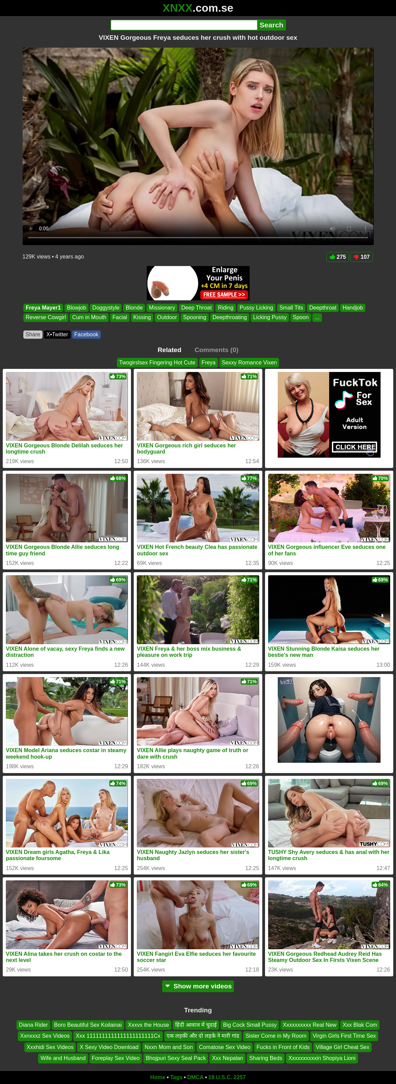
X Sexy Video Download (109, 1047)
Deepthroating (229, 318)
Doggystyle (105, 308)
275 (337, 257)
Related (169, 349)
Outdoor (167, 318)
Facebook (86, 334)
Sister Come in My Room (276, 1036)
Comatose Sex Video (224, 1047)
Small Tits (291, 308)
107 (361, 257)
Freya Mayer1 (43, 308)
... (317, 318)
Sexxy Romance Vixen (249, 362)
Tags (176, 1077)
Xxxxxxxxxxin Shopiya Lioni (322, 1058)
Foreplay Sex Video (116, 1058)
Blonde (134, 308)
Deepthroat (322, 308)
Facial (119, 318)
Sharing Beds (265, 1058)
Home (157, 1077)
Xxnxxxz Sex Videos (45, 1036)
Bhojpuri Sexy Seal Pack (176, 1058)
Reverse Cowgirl (46, 318)
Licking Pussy (270, 318)
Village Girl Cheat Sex (342, 1047)
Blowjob (76, 308)
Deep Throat (196, 308)
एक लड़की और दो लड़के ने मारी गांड (203, 1036)
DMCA (195, 1077)
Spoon (301, 318)
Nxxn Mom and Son (169, 1047)
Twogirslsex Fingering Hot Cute (157, 362)
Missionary (162, 308)
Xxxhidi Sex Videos (50, 1047)
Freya (209, 362)
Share (33, 334)
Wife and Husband (63, 1058)
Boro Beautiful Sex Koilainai (88, 1025)
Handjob (353, 308)
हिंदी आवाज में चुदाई (196, 1025)
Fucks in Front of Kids (283, 1047)
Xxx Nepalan (227, 1058)
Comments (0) (216, 349)
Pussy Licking (256, 308)
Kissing (142, 318)
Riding (225, 308)
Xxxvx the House (148, 1025)
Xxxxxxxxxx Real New (309, 1025)
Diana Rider (33, 1025)
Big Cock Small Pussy (250, 1025)
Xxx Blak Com (360, 1025)
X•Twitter (57, 334)
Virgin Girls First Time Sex (344, 1036)
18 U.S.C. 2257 (227, 1077)
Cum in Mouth (89, 318)
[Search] (183, 25)
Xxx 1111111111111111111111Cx (118, 1036)
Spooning (194, 318)
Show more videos (198, 986)
